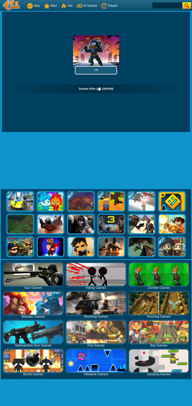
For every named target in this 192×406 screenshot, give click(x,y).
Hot (66, 5)
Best (50, 5)
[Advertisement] (96, 161)
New (33, 5)
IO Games (86, 5)
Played (109, 5)
